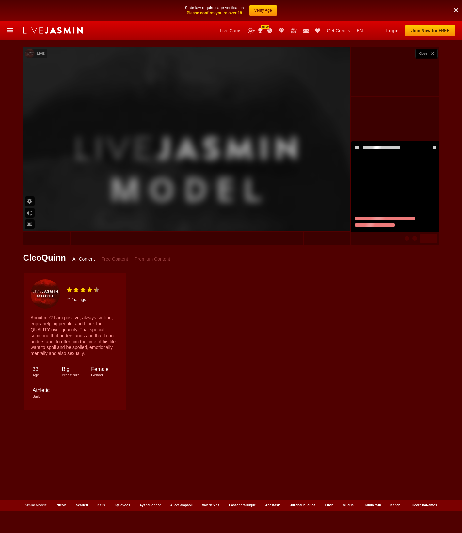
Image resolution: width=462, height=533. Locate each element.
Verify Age (263, 10)
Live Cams (230, 30)
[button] (456, 10)
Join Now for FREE (430, 30)
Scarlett (82, 504)
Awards (261, 30)
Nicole (62, 504)
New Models (251, 30)
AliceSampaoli (181, 504)
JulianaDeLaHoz (302, 504)
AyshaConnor (150, 504)
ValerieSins (210, 504)
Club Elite (281, 30)
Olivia (329, 504)
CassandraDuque (242, 504)
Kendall (396, 504)
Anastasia (272, 504)
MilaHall (349, 504)
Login (392, 30)
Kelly (101, 504)
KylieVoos (122, 504)
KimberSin (373, 504)
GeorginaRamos (424, 504)
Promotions (269, 30)
